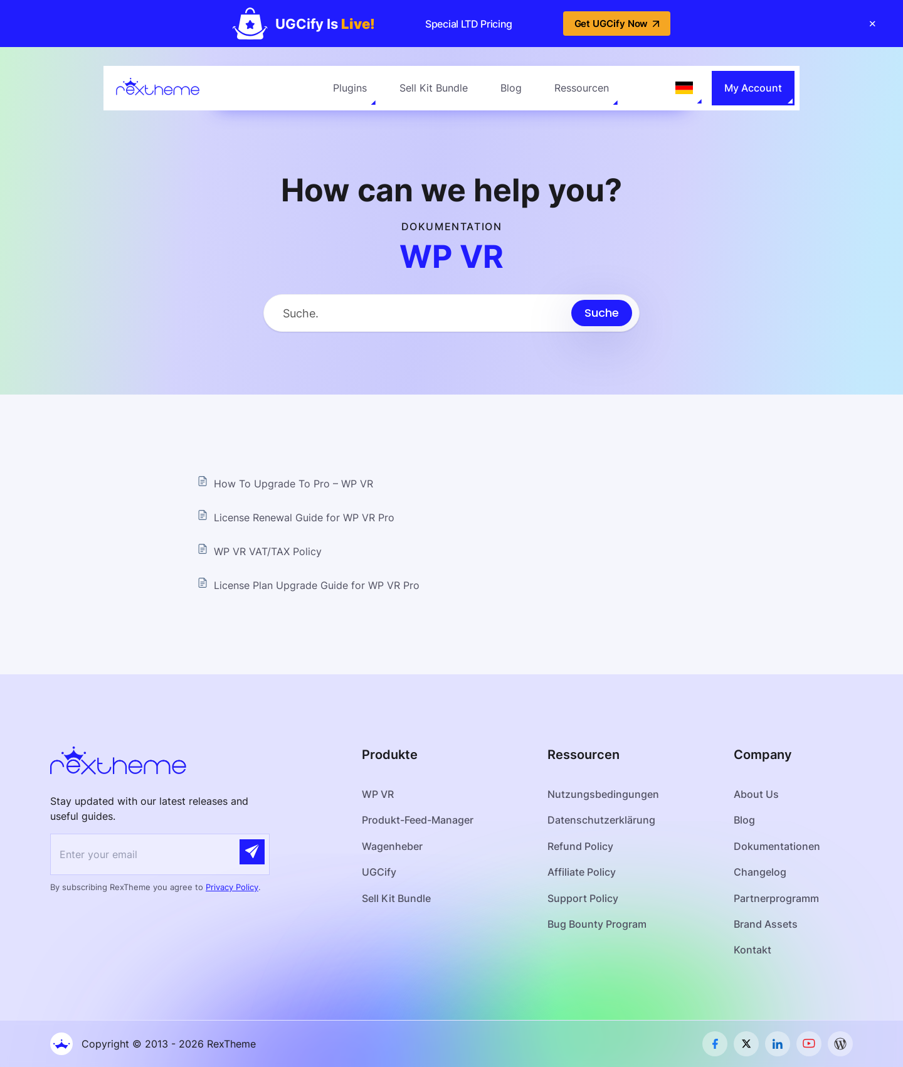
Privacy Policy (232, 887)
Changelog (760, 872)
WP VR (378, 794)
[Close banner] (872, 23)
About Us (756, 794)
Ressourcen (581, 88)
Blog (511, 88)
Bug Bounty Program (597, 924)
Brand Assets (766, 924)
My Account (753, 88)
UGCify (379, 872)
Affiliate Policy (581, 872)
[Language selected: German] (684, 88)
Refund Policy (580, 846)
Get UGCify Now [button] (617, 23)
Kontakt (752, 949)
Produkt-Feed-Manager (417, 820)
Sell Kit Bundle (433, 88)
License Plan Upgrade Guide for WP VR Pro (317, 585)
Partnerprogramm (776, 898)
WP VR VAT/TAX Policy (268, 551)
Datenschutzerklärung (601, 820)
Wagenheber (392, 846)
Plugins (350, 88)
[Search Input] (417, 313)
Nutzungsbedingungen (603, 794)
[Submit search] (601, 313)
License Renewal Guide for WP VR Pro (304, 517)
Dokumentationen (777, 846)
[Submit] (252, 851)
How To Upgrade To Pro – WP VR (293, 483)
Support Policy (582, 898)
